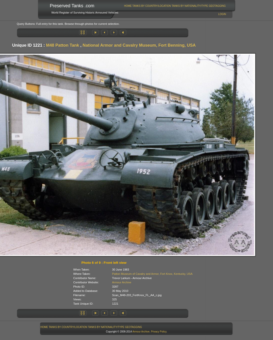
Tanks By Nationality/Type (190, 6)
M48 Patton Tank (62, 45)
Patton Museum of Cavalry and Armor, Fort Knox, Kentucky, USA (152, 273)
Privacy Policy (159, 331)
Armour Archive (121, 282)
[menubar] (175, 6)
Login (222, 14)
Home (128, 6)
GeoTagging (217, 6)
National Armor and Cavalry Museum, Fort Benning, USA (139, 45)
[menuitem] (128, 6)
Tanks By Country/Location (151, 6)
